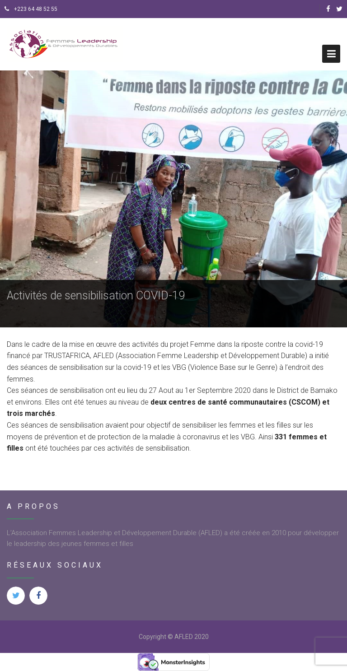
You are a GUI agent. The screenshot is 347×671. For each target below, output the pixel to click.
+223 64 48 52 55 (31, 9)
